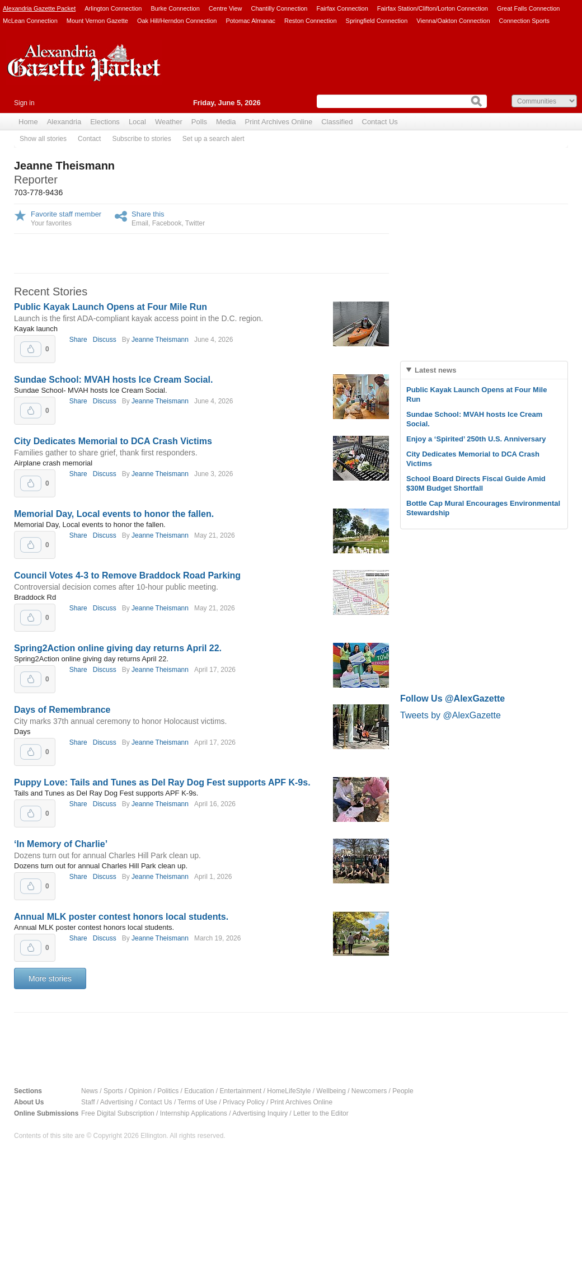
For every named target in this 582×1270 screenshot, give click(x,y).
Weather (168, 121)
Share (78, 340)
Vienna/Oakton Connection (453, 20)
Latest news (435, 370)
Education (199, 1091)
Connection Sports (524, 20)
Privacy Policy (244, 1102)
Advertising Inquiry (260, 1113)
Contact (89, 139)
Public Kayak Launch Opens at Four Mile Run (110, 307)
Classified (337, 121)
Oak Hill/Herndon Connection (177, 20)
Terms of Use (197, 1102)
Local (137, 121)
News (89, 1091)
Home (28, 121)
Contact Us (380, 121)
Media (226, 121)
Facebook (167, 223)
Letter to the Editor (321, 1113)
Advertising (116, 1102)
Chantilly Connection (279, 8)
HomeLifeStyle (289, 1091)
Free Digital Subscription (117, 1113)
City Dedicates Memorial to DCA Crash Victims (113, 441)
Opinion (140, 1091)
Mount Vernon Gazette (97, 20)
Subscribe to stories (141, 139)
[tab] (484, 370)
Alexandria (64, 121)
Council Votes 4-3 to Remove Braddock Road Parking (127, 575)
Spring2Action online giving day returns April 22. (118, 648)
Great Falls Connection (528, 8)
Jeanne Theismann (160, 340)
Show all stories (43, 139)
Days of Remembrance (62, 709)
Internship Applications (193, 1113)
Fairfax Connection (342, 8)
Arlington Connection (113, 8)
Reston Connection (310, 20)
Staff (88, 1102)
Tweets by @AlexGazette (450, 715)
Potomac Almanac (250, 20)
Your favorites (51, 223)
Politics (168, 1091)
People (402, 1091)
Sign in (24, 103)
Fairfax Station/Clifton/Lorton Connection (432, 8)
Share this (148, 214)
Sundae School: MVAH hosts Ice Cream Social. (113, 379)
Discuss (104, 340)
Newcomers (369, 1091)
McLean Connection (30, 20)
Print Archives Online (278, 121)
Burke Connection (175, 8)
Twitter (195, 223)
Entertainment (241, 1091)
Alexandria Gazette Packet (39, 8)
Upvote (30, 349)
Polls (199, 121)
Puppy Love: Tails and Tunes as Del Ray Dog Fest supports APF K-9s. (162, 782)
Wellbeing (330, 1091)
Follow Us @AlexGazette (452, 698)
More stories (50, 978)
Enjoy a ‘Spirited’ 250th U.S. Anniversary (476, 439)
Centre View (225, 8)
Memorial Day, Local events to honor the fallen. (114, 514)
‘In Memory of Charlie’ (60, 844)
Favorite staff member (66, 214)
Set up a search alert (213, 139)
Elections (105, 121)
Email (140, 223)
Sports (113, 1091)
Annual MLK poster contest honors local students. (121, 916)
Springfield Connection (377, 20)
